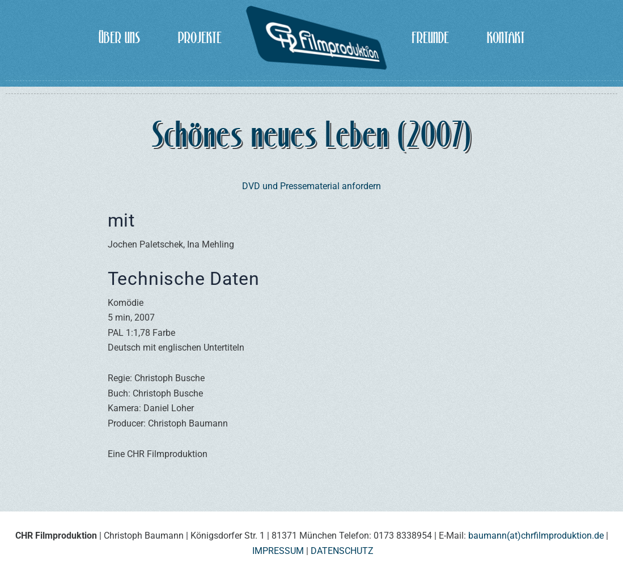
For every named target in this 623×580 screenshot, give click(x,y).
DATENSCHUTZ (342, 550)
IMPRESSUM (278, 550)
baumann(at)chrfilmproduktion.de (536, 535)
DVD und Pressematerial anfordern (311, 186)
